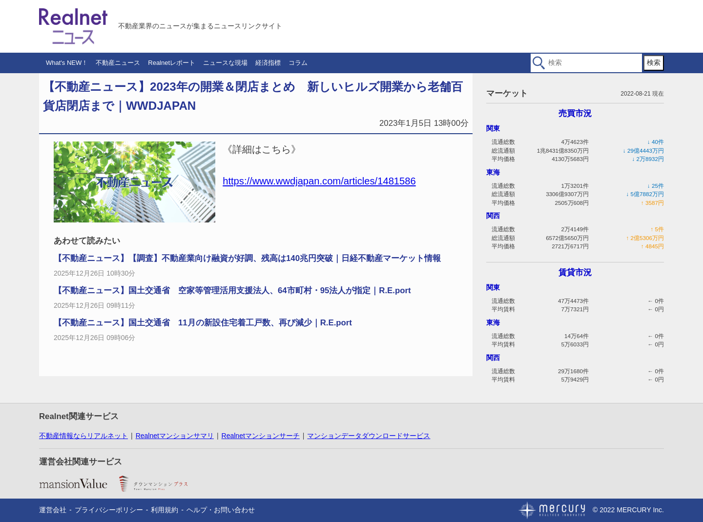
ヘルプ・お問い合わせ (220, 510)
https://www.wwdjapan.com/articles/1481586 (319, 181)
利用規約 (164, 510)
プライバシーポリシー (109, 510)
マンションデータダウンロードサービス (368, 436)
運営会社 (52, 510)
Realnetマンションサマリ (175, 436)
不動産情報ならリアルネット (83, 436)
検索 (654, 62)
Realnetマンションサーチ (261, 436)
